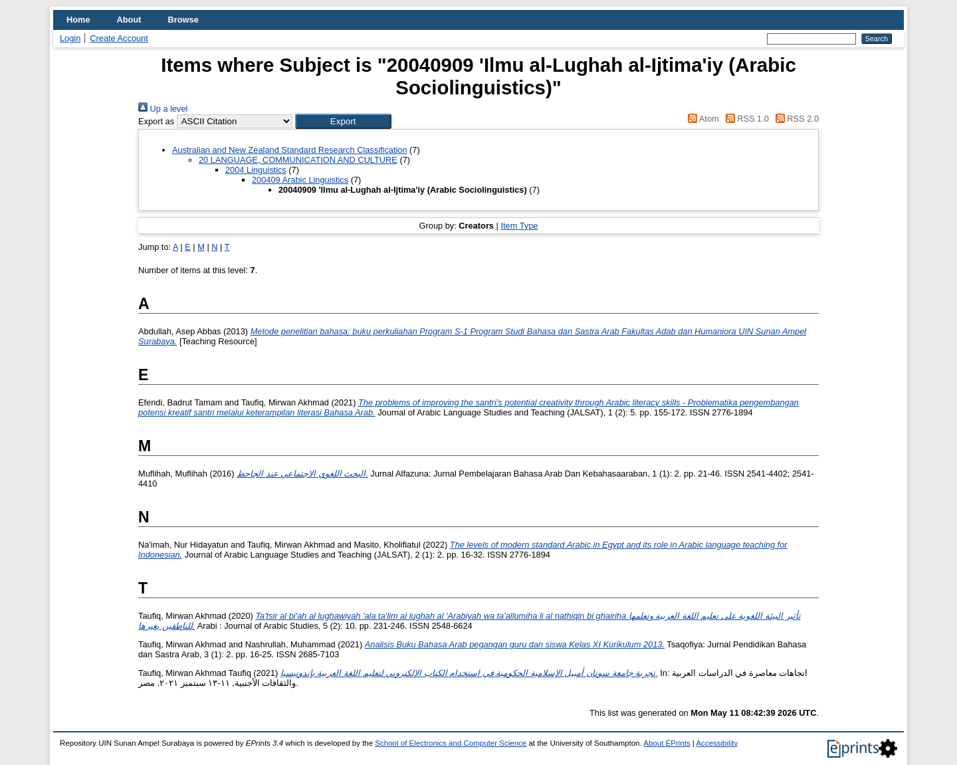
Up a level (162, 109)
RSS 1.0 (745, 119)
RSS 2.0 (795, 119)
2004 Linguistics (255, 170)
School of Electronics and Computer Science (450, 743)
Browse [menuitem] (183, 20)
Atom (701, 119)
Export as (156, 121)
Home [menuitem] (78, 20)
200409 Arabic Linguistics (300, 180)
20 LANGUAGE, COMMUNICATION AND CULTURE (298, 160)
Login (70, 38)
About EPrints (666, 743)
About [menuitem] (129, 20)
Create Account (119, 38)
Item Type (519, 226)
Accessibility (717, 743)
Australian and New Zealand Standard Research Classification (289, 150)
